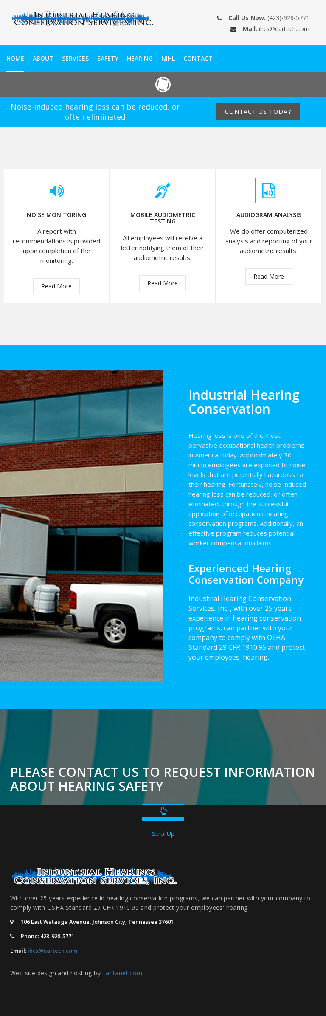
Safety (107, 58)
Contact (198, 58)
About (43, 58)
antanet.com (124, 973)
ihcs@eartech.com (284, 29)
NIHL (168, 58)
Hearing (140, 58)
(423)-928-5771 (288, 18)
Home (15, 58)
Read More (56, 286)
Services (75, 58)
